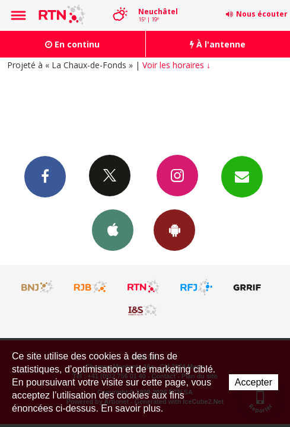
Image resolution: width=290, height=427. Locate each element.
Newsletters (242, 176)
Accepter (253, 382)
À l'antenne (218, 44)
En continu (72, 44)
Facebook (45, 176)
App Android (174, 229)
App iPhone (112, 229)
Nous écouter (262, 14)
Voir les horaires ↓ (176, 65)
